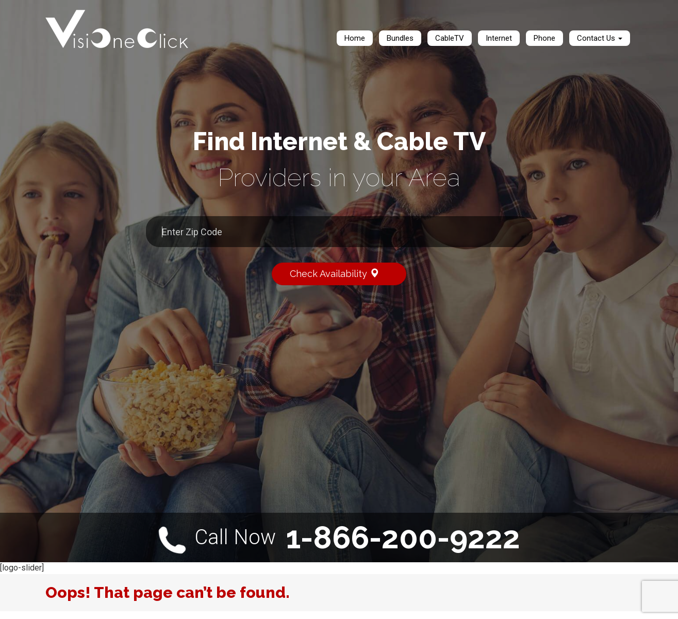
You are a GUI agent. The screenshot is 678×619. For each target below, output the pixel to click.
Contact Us (599, 38)
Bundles (400, 38)
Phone (544, 38)
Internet (499, 38)
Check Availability (341, 273)
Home (354, 38)
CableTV (449, 38)
